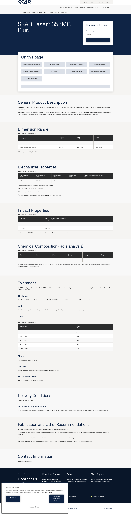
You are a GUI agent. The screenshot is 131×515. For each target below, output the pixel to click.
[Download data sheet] (98, 40)
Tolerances (54, 72)
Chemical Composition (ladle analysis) (32, 72)
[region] (34, 500)
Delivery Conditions (77, 72)
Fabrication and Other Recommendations (100, 72)
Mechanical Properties (76, 65)
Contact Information (31, 79)
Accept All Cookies (19, 501)
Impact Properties (99, 65)
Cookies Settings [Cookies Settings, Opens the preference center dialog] (34, 507)
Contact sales (71, 496)
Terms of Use (69, 508)
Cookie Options (108, 508)
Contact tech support (97, 496)
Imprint (75, 508)
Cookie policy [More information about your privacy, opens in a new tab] (48, 497)
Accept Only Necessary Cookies (49, 501)
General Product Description (31, 65)
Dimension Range (54, 65)
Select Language (91, 31)
